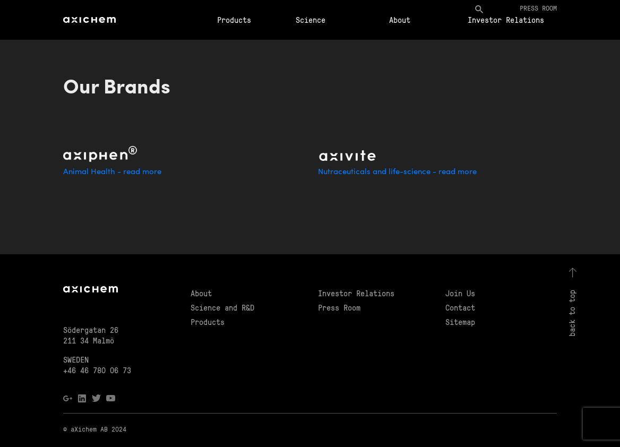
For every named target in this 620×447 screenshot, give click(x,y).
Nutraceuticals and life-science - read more (397, 172)
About (399, 19)
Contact (460, 307)
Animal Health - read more (112, 172)
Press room (538, 7)
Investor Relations (506, 19)
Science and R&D (222, 307)
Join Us (460, 293)
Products (234, 19)
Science (310, 19)
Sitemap (460, 321)
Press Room (339, 307)
